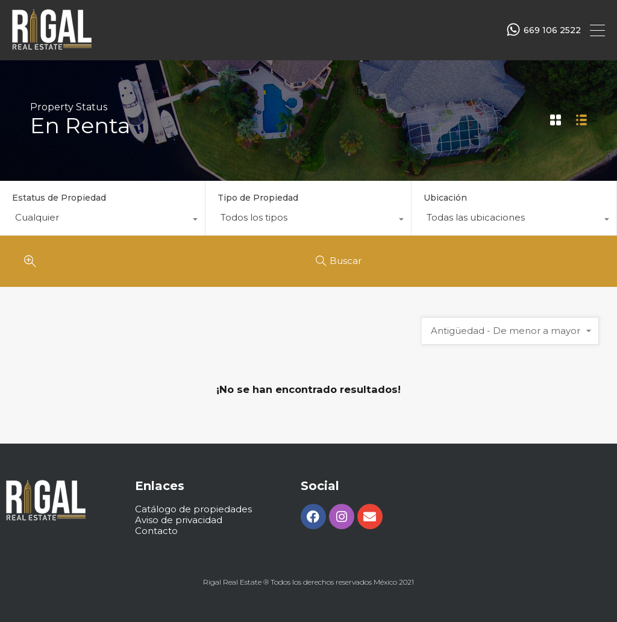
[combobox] (102, 220)
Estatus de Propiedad (59, 197)
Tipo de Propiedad (258, 197)
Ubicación (445, 197)
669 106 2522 (552, 30)
